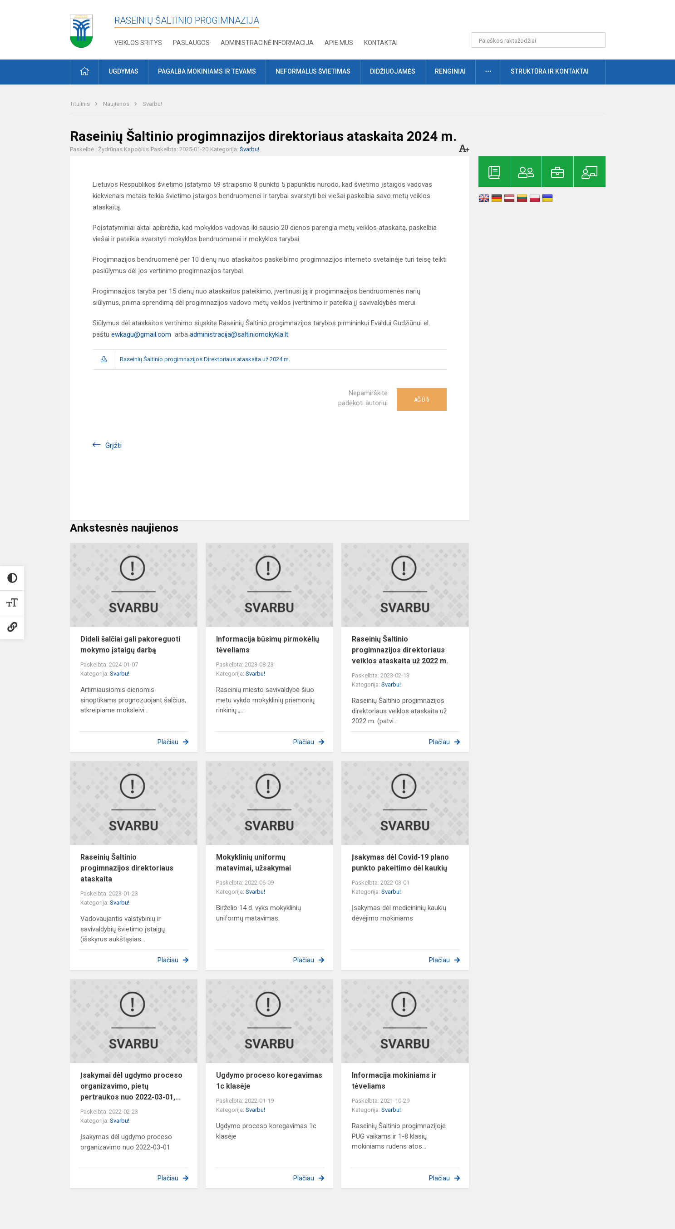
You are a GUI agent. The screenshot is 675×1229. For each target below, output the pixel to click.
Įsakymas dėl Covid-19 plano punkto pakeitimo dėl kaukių (400, 862)
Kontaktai (381, 42)
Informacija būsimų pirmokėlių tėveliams (267, 644)
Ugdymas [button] (123, 71)
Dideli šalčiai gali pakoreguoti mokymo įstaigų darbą (130, 644)
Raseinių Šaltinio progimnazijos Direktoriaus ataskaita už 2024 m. (205, 359)
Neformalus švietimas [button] (313, 71)
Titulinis (80, 103)
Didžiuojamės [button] (392, 71)
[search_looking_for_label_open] (595, 40)
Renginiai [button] (450, 71)
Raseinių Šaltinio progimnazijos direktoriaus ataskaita (126, 868)
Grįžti (113, 445)
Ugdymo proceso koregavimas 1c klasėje (269, 1080)
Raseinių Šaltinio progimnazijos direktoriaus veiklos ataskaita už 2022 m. (400, 650)
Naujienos (117, 103)
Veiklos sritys (138, 42)
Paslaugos (191, 42)
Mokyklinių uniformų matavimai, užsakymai (253, 862)
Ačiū (421, 399)
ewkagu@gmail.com (141, 334)
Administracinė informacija (267, 42)
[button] (543, 19)
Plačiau (168, 742)
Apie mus (339, 42)
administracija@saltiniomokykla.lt (239, 334)
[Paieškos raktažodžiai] (539, 40)
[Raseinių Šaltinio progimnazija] (81, 28)
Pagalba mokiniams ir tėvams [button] (207, 71)
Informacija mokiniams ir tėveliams (394, 1080)
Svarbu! (152, 103)
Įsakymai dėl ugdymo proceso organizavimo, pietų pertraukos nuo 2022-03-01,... (131, 1086)
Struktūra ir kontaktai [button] (550, 71)
